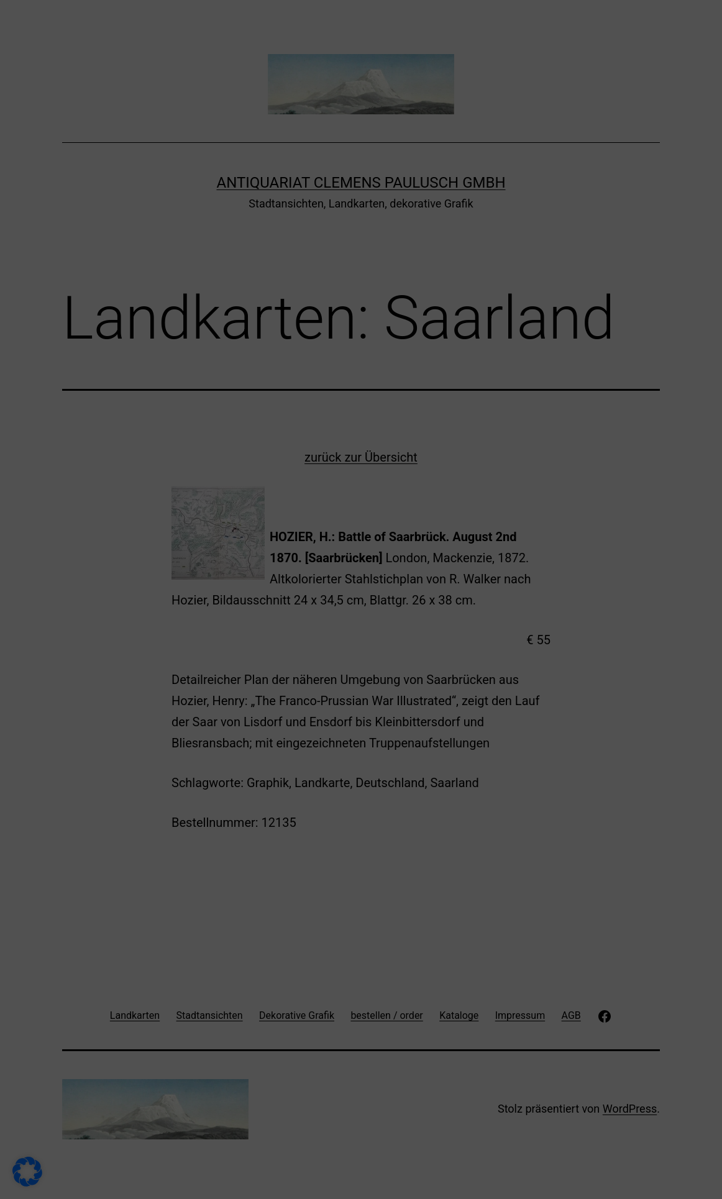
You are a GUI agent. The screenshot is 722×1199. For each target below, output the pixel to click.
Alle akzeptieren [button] (241, 246)
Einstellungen (180, 217)
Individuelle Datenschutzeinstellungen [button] (361, 320)
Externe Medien (411, 108)
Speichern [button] (480, 246)
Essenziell (400, 43)
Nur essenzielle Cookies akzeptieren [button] (361, 282)
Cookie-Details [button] (342, 350)
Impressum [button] (384, 350)
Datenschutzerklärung (174, 206)
